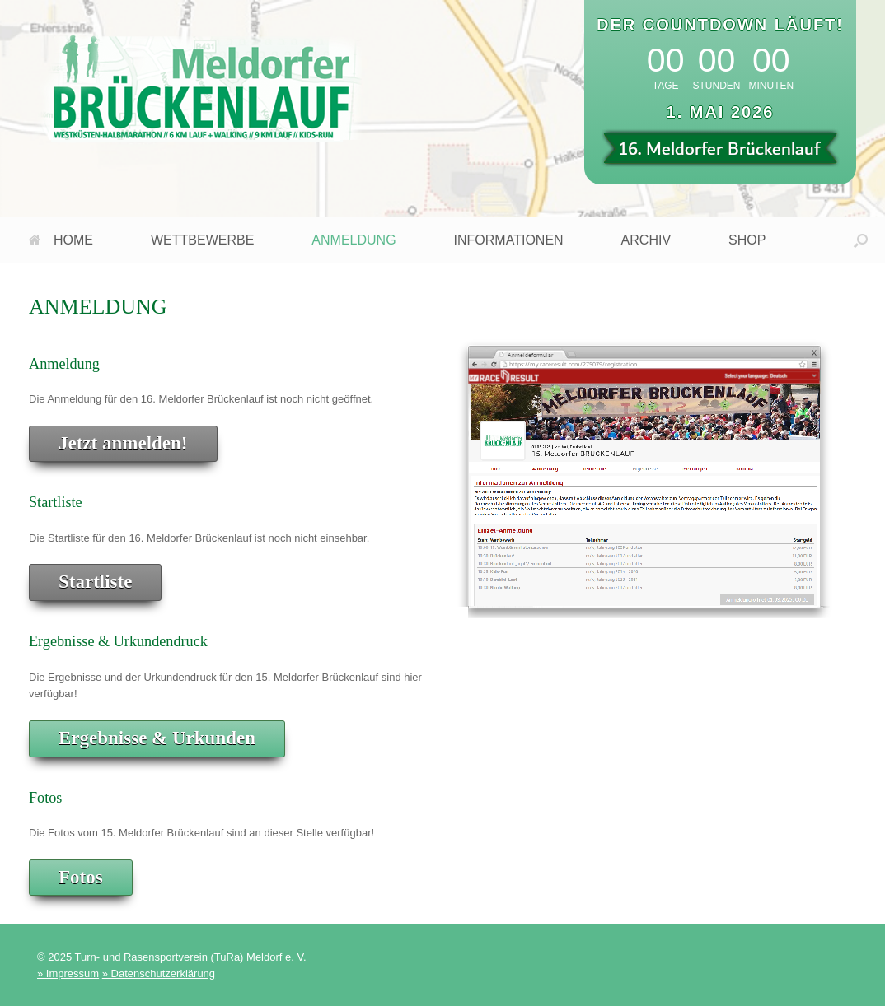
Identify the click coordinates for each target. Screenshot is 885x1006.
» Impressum (68, 973)
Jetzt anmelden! (123, 443)
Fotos (81, 877)
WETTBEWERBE (202, 240)
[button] (860, 240)
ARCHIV (646, 240)
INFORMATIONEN (509, 240)
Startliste (95, 581)
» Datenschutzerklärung (158, 973)
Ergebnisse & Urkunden (157, 738)
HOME (61, 240)
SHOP (747, 240)
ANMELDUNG (353, 240)
